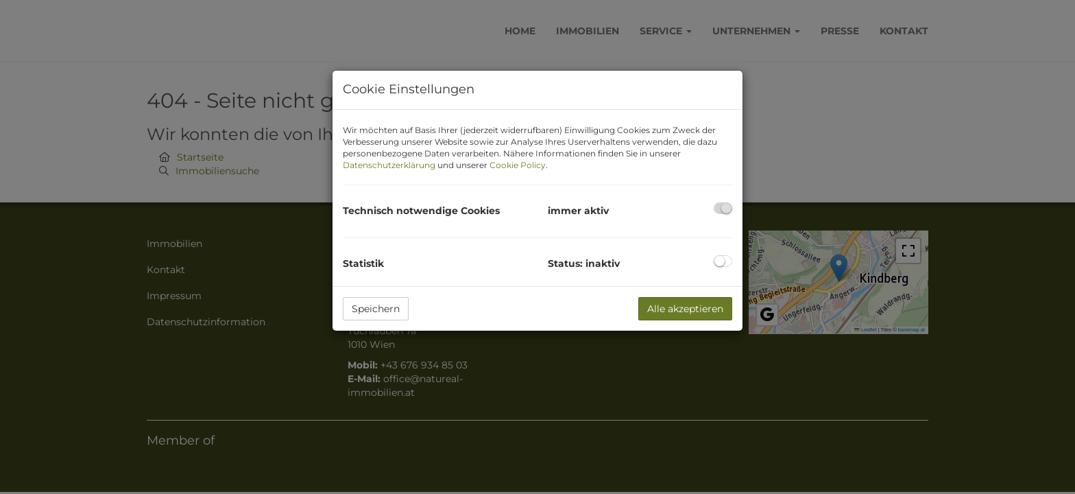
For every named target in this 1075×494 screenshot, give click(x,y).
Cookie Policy (518, 165)
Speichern (376, 309)
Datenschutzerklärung (389, 165)
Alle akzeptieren (685, 309)
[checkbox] (723, 208)
